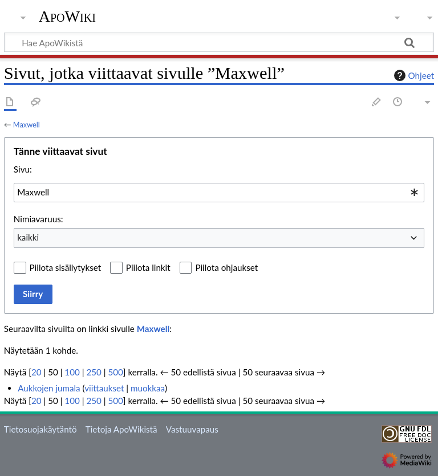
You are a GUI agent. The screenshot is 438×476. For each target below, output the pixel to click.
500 (115, 372)
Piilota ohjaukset (226, 267)
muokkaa (148, 388)
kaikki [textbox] (28, 237)
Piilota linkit (148, 267)
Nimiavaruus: (38, 219)
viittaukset (104, 388)
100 (71, 372)
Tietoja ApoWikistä (121, 429)
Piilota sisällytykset (66, 267)
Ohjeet (413, 75)
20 (36, 372)
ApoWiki (67, 17)
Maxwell (26, 124)
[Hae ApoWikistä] (219, 42)
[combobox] (219, 192)
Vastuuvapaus (192, 429)
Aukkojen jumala (49, 388)
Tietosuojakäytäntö (40, 429)
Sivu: (23, 169)
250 (93, 372)
